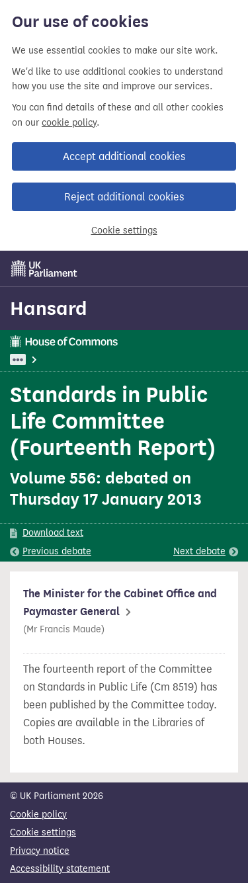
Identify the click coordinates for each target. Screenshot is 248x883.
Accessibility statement (60, 868)
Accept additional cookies (124, 156)
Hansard (48, 308)
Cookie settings (124, 230)
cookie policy (69, 122)
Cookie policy (38, 814)
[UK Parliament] (44, 268)
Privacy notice (39, 851)
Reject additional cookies (124, 196)
